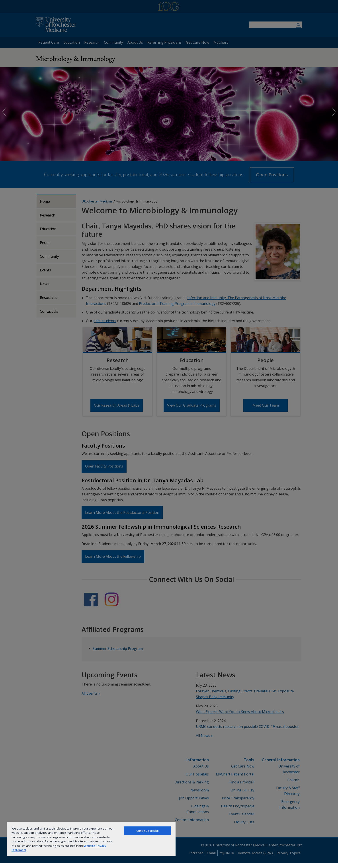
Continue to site (147, 831)
